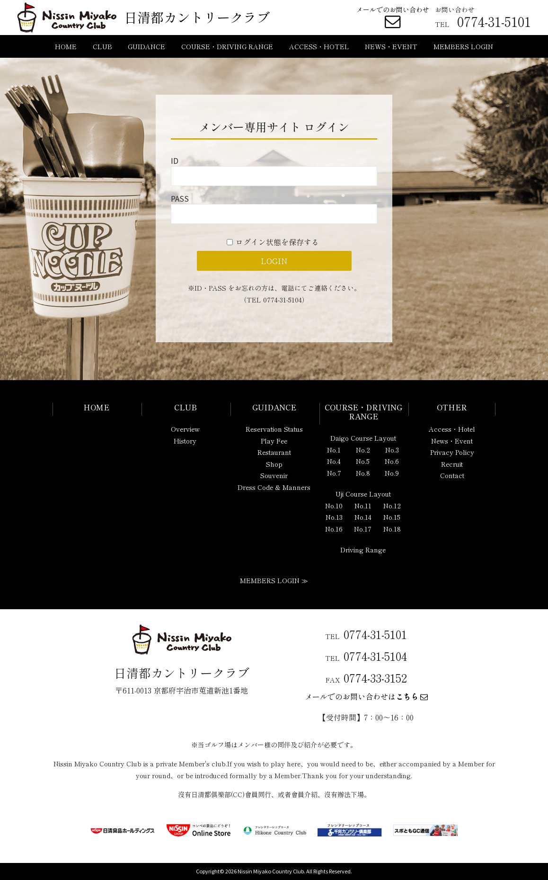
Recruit (452, 464)
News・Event (452, 440)
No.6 (392, 461)
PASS (180, 198)
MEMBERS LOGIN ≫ (274, 580)
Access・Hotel (452, 429)
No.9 (392, 473)
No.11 (362, 505)
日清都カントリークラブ (197, 17)
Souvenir (274, 475)
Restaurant (274, 452)
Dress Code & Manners (274, 487)
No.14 (362, 517)
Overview (185, 429)
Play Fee (274, 440)
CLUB (102, 46)
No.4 (334, 461)
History (185, 440)
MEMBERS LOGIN (463, 46)
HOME (66, 46)
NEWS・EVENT (391, 46)
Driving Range (363, 549)
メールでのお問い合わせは (366, 696)
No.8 (363, 473)
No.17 (362, 528)
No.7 (334, 473)
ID (174, 160)
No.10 (334, 505)
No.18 (392, 528)
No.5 (363, 461)
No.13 (334, 517)
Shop (274, 464)
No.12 (392, 505)
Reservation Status (274, 429)
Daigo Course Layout (363, 438)
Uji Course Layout (363, 493)
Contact (452, 475)
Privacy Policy (452, 452)
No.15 (391, 517)
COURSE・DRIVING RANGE (227, 46)
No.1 (334, 449)
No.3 (392, 449)
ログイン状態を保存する (277, 242)
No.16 (334, 528)
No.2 (363, 449)
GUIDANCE (146, 46)
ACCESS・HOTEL (319, 46)
